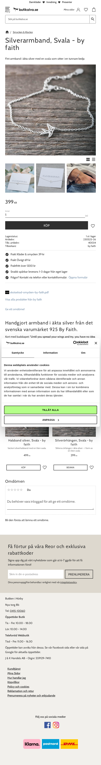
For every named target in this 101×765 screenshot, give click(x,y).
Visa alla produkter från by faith (23, 299)
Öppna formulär (78, 277)
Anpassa (50, 419)
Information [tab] (50, 352)
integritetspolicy (68, 582)
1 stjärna (8, 489)
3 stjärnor (14, 489)
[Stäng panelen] (96, 343)
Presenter (67, 2)
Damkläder (35, 2)
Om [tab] (83, 352)
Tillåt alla (50, 409)
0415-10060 (17, 611)
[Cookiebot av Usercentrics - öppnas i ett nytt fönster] (73, 343)
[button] (7, 10)
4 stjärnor (18, 489)
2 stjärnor (11, 489)
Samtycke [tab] (18, 352)
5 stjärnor (21, 489)
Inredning (51, 2)
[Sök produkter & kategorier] (47, 19)
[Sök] (93, 19)
